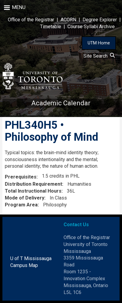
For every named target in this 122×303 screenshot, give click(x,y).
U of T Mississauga (31, 258)
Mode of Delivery (24, 198)
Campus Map (24, 265)
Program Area (21, 205)
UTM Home (99, 43)
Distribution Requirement (33, 184)
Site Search (99, 56)
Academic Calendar (60, 103)
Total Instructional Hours (33, 191)
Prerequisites (20, 177)
